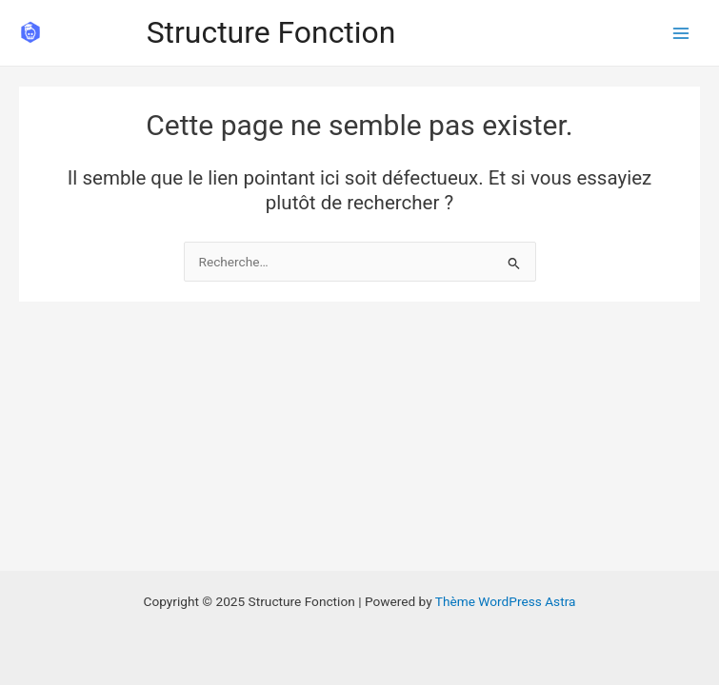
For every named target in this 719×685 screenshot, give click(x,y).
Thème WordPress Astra (505, 601)
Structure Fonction (271, 32)
